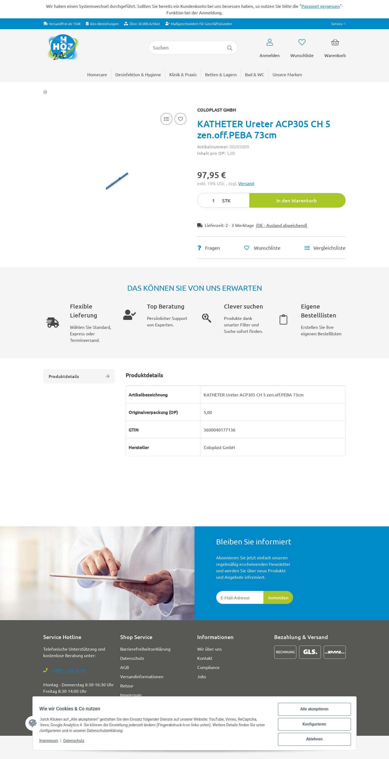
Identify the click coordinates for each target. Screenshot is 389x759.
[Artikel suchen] (230, 47)
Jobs (201, 676)
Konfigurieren (312, 726)
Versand (246, 183)
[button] (338, 23)
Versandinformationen (141, 676)
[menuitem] (287, 74)
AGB (124, 667)
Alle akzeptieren (312, 712)
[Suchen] (185, 47)
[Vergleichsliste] (166, 119)
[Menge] (208, 200)
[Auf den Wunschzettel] (180, 119)
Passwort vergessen (320, 6)
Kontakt (204, 658)
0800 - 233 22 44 (69, 670)
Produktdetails (79, 376)
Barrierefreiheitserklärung (145, 648)
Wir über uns (209, 648)
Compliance (208, 667)
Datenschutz (75, 742)
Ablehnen (312, 740)
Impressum (50, 742)
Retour (126, 685)
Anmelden (278, 597)
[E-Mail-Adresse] (240, 597)
